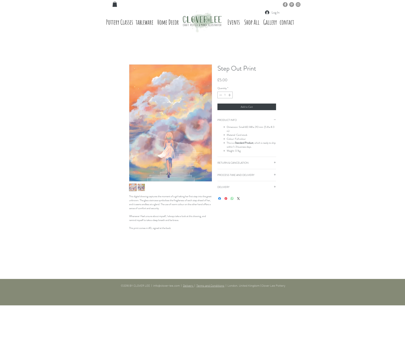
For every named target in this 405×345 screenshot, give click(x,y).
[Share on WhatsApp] (232, 198)
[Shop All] (252, 22)
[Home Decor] (168, 22)
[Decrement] (220, 95)
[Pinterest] (291, 4)
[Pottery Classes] (119, 22)
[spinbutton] (225, 95)
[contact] (287, 22)
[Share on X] (238, 198)
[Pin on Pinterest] (226, 198)
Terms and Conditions (210, 285)
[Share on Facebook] (220, 198)
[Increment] (230, 95)
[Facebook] (285, 4)
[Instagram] (298, 4)
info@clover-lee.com (166, 285)
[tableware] (144, 22)
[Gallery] (270, 22)
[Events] (233, 22)
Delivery (188, 285)
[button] (114, 4)
